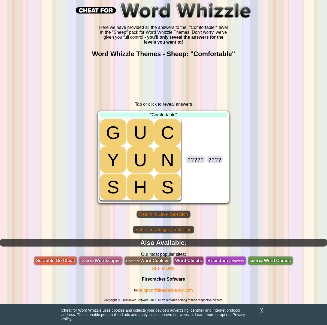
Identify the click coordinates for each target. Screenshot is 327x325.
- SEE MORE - (163, 268)
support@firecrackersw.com (166, 290)
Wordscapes (101, 260)
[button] (195, 159)
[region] (163, 80)
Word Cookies (147, 260)
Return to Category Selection (163, 229)
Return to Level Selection (163, 214)
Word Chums (270, 260)
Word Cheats (188, 260)
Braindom (225, 260)
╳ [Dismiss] (262, 310)
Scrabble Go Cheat (55, 260)
